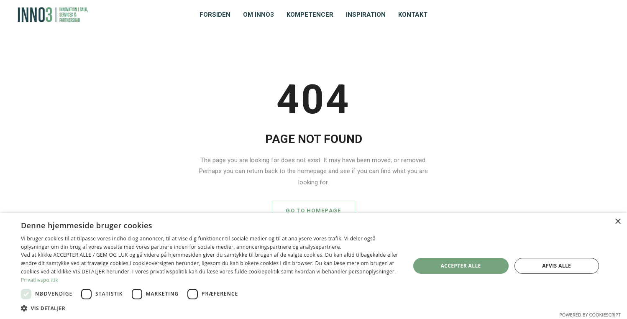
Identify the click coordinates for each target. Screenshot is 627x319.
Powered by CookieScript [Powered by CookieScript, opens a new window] (590, 314)
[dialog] (313, 266)
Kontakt (412, 14)
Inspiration (366, 14)
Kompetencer (310, 14)
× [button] (617, 222)
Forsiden (215, 14)
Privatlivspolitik (39, 279)
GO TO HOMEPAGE (313, 210)
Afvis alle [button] (556, 265)
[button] (210, 308)
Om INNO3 (258, 14)
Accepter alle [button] (460, 265)
